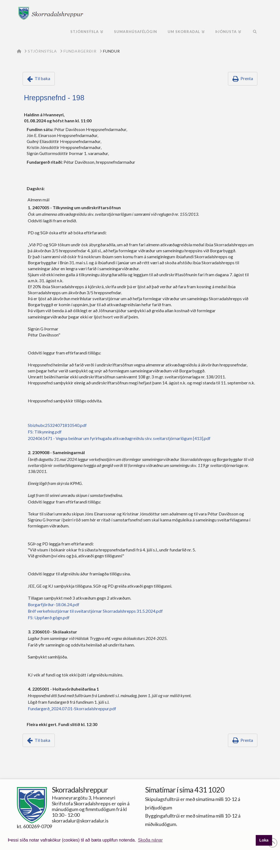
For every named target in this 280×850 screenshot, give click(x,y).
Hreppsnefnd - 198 (54, 98)
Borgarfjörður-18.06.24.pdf (53, 604)
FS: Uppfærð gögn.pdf (49, 617)
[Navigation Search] (254, 32)
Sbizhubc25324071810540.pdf (57, 425)
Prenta (246, 78)
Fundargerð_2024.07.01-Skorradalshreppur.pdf (72, 708)
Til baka (42, 78)
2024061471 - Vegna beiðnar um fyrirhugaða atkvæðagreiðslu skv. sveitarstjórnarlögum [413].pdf (119, 438)
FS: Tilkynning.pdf (45, 431)
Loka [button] (264, 840)
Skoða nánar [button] (150, 840)
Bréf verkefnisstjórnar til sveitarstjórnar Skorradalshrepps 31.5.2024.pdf (95, 611)
